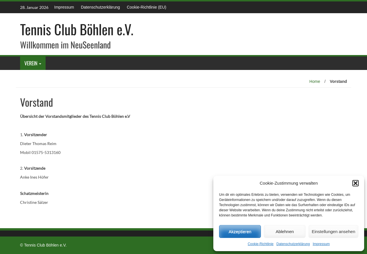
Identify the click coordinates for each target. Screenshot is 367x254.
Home (314, 81)
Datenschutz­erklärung (293, 244)
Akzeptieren (240, 231)
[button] (355, 183)
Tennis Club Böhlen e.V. (76, 29)
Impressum (321, 244)
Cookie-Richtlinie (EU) (146, 7)
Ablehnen (285, 231)
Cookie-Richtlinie (261, 244)
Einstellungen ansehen (333, 231)
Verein (31, 63)
